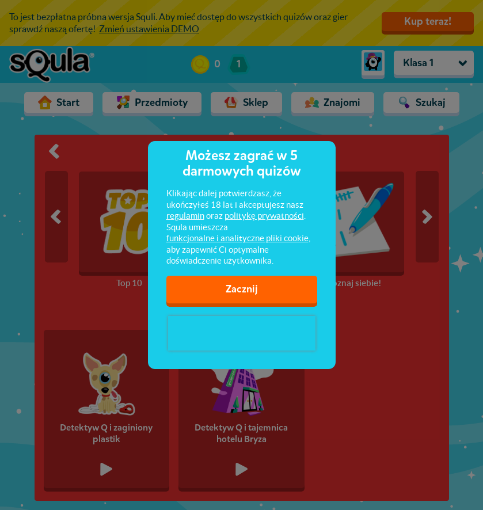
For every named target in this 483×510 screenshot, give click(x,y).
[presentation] (241, 333)
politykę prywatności (264, 215)
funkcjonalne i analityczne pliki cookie (237, 238)
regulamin (185, 215)
